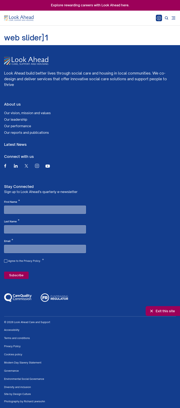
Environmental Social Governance (24, 378)
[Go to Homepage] (19, 18)
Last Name (11, 221)
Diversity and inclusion (17, 387)
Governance (11, 370)
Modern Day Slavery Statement (22, 362)
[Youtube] (47, 166)
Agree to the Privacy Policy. (26, 260)
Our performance (17, 126)
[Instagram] (37, 166)
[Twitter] (26, 166)
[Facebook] (5, 166)
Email (8, 241)
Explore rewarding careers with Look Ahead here (89, 5)
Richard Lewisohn (34, 401)
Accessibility (11, 329)
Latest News (15, 144)
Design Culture (22, 394)
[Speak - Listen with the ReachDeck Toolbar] (159, 18)
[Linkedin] (15, 166)
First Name (12, 201)
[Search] (166, 18)
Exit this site (162, 311)
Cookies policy (13, 354)
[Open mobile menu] (173, 18)
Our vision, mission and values (27, 113)
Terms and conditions (17, 338)
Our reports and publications (26, 132)
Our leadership (15, 119)
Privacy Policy (12, 346)
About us (12, 104)
